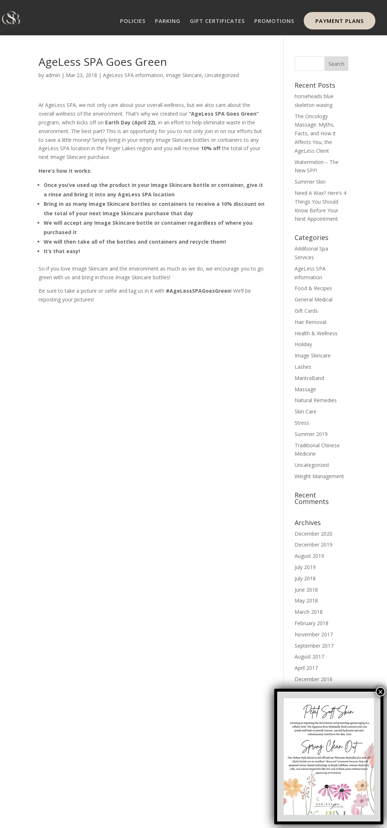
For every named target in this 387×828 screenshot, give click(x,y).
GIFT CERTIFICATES (217, 21)
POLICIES (132, 21)
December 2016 (313, 679)
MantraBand (309, 378)
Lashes (303, 366)
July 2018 (305, 578)
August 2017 (309, 656)
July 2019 (305, 567)
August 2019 (309, 555)
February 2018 (311, 623)
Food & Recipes (313, 288)
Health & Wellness (316, 333)
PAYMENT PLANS (339, 20)
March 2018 (309, 611)
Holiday (303, 344)
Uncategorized (222, 75)
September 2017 (314, 645)
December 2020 (313, 533)
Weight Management (319, 476)
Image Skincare (184, 75)
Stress (302, 422)
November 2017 (314, 634)
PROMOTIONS (274, 21)
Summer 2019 (311, 434)
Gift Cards (306, 310)
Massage (305, 389)
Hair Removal (310, 322)
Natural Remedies (316, 400)
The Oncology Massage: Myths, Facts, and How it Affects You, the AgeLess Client (315, 133)
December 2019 (313, 544)
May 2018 (306, 600)
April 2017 (306, 667)
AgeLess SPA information (133, 75)
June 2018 (306, 589)
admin (52, 75)
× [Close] (380, 691)
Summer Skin (310, 181)
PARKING (167, 21)
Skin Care (305, 411)
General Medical (313, 299)
